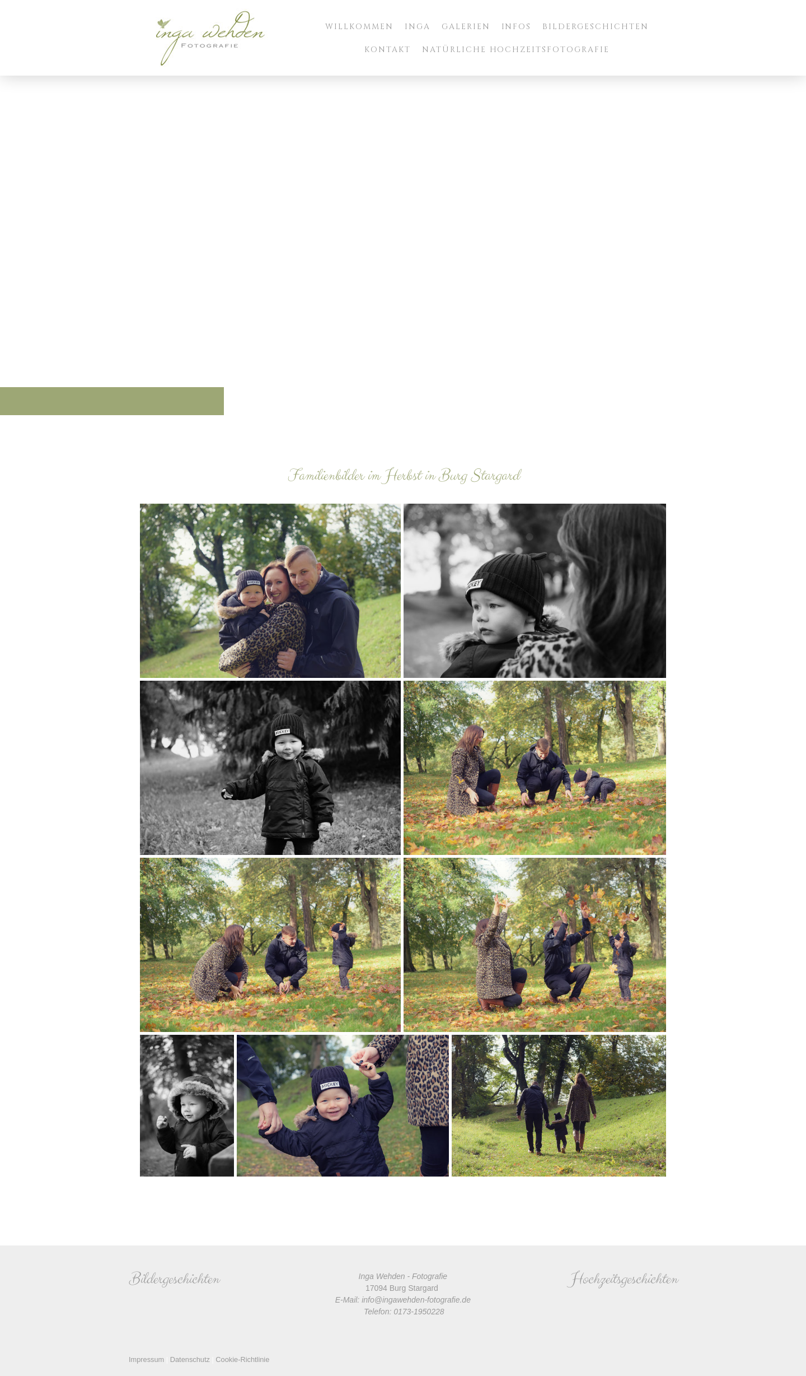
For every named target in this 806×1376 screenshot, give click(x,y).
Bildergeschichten (595, 26)
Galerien (466, 26)
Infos (517, 26)
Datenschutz (190, 1359)
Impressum (146, 1359)
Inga (417, 26)
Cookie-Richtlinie (242, 1359)
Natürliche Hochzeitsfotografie (516, 49)
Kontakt (387, 49)
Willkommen (359, 26)
